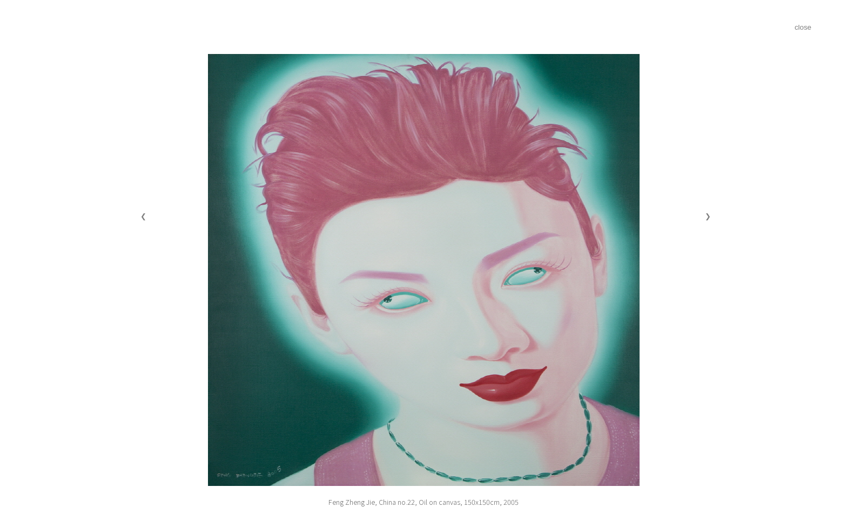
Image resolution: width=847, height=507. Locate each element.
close (803, 27)
